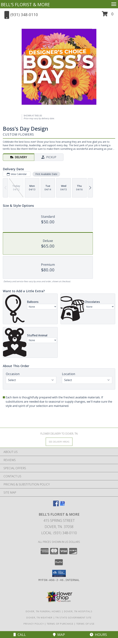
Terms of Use (85, 623)
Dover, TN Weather (39, 617)
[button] (108, 15)
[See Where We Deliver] (59, 441)
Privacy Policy (34, 623)
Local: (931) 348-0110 (59, 532)
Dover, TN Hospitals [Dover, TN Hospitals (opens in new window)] (78, 611)
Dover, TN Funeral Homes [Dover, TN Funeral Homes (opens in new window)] (43, 611)
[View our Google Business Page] (62, 505)
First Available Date (46, 174)
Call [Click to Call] (20, 634)
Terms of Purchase (60, 623)
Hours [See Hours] (98, 634)
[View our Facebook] (56, 505)
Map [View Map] (59, 634)
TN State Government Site (73, 617)
